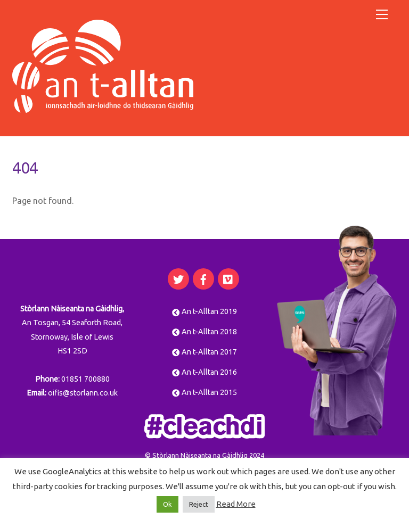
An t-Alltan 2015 (204, 392)
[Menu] (381, 14)
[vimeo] (228, 278)
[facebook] (203, 278)
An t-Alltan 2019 (204, 311)
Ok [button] (167, 504)
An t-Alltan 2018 (204, 331)
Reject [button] (198, 504)
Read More (236, 503)
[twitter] (178, 278)
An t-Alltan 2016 (204, 372)
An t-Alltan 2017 (204, 352)
